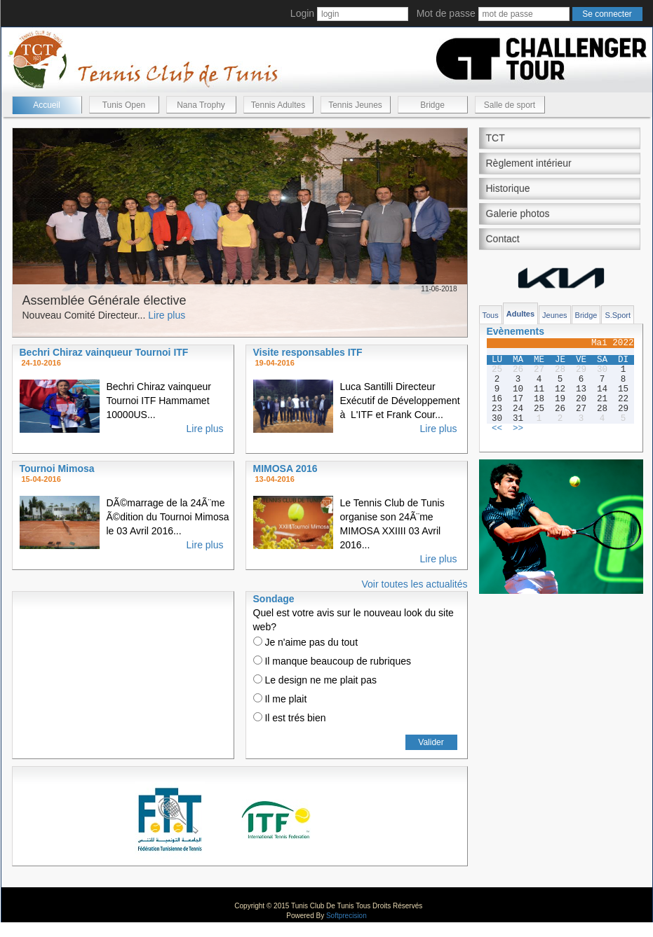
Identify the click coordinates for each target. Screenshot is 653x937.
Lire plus (166, 315)
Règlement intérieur (529, 163)
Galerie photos (518, 213)
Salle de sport (509, 105)
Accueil (46, 105)
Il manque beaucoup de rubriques (332, 661)
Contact (503, 238)
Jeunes (554, 315)
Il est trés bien (289, 717)
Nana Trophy (201, 105)
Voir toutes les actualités (415, 584)
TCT (495, 138)
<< (497, 428)
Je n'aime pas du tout (305, 642)
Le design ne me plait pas (315, 680)
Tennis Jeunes (355, 105)
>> (518, 428)
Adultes (520, 314)
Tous (491, 315)
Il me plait (280, 699)
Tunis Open (124, 105)
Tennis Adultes (278, 105)
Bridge (432, 105)
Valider (430, 742)
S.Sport (618, 315)
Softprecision (346, 915)
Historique (508, 188)
